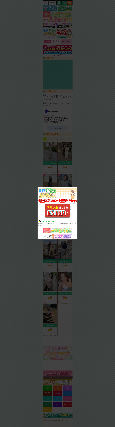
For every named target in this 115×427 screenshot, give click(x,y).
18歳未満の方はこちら (48, 221)
